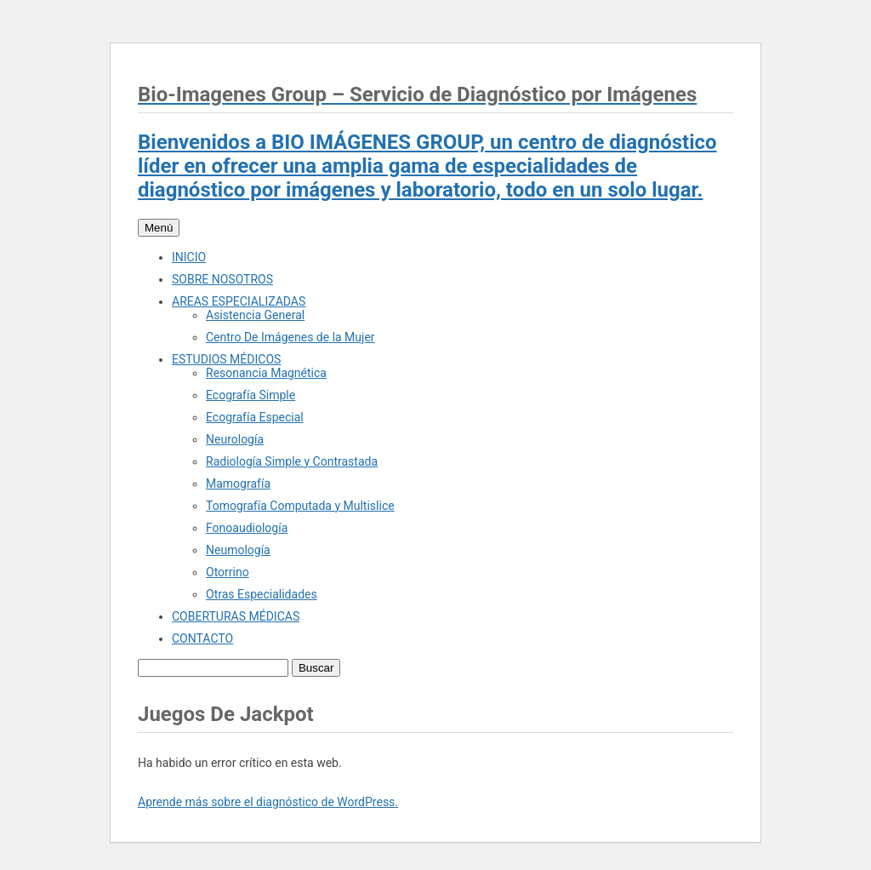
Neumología (238, 550)
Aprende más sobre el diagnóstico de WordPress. (268, 802)
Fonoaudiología (246, 528)
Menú (159, 227)
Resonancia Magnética (266, 373)
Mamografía (238, 483)
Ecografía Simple (250, 395)
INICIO (189, 257)
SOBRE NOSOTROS (222, 279)
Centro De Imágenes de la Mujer (290, 337)
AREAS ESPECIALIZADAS (238, 301)
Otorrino (227, 572)
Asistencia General (255, 315)
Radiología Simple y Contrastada (292, 461)
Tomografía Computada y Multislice (300, 505)
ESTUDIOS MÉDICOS (226, 359)
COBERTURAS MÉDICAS (235, 616)
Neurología (235, 439)
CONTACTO (202, 638)
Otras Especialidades (261, 594)
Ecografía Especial (255, 417)
